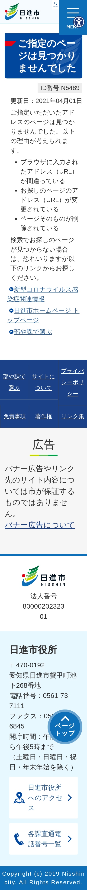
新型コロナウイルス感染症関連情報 (42, 294)
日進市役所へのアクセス (45, 798)
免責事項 (14, 416)
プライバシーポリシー (72, 382)
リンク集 (72, 416)
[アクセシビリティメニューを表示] (79, 22)
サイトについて (43, 382)
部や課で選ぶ (33, 331)
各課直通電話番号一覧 (44, 839)
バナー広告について (40, 525)
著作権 (43, 416)
